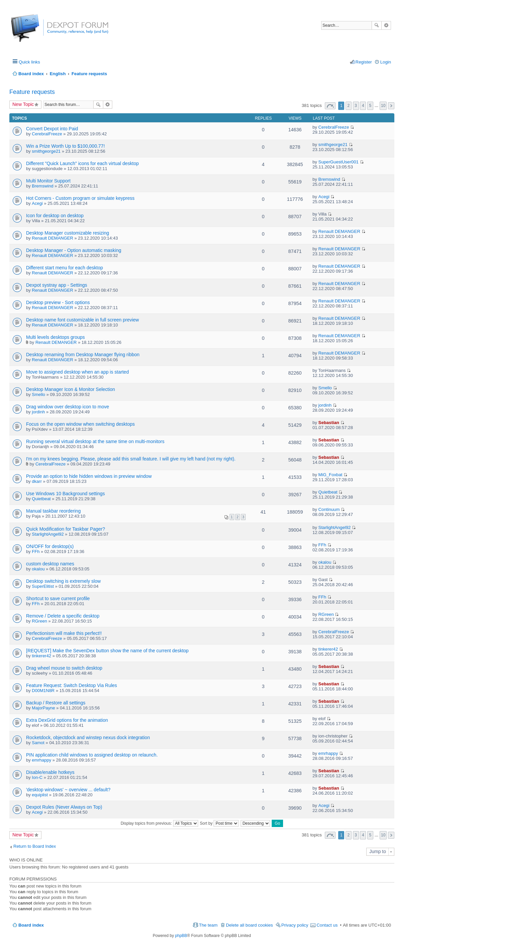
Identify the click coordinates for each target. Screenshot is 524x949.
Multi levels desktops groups (55, 337)
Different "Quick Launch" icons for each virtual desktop (82, 163)
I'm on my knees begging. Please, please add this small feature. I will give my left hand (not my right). (131, 458)
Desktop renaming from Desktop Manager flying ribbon (82, 354)
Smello (38, 394)
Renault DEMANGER (52, 238)
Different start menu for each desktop (64, 267)
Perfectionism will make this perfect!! (64, 633)
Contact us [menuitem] (327, 925)
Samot (38, 742)
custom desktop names (50, 563)
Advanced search (386, 25)
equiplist (40, 794)
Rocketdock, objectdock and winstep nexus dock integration (88, 737)
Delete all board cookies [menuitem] (249, 925)
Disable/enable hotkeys (50, 772)
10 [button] (383, 105)
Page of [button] (330, 105)
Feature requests (32, 92)
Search (377, 25)
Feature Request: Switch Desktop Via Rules (71, 685)
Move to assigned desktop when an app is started (77, 372)
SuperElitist (43, 586)
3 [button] (356, 105)
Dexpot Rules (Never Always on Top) (64, 807)
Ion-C (37, 777)
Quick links (29, 61)
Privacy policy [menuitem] (294, 925)
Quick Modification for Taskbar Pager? (65, 529)
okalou (38, 568)
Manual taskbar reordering (53, 511)
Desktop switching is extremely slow (63, 581)
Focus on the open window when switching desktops (80, 424)
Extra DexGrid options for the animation (67, 720)
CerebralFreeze (47, 133)
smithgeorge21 (46, 151)
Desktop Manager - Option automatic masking (73, 250)
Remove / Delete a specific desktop (62, 616)
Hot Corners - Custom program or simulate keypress (80, 198)
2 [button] (349, 105)
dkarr (37, 481)
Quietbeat (41, 498)
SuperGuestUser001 (338, 161)
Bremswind (42, 185)
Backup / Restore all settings (55, 702)
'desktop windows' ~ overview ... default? (68, 789)
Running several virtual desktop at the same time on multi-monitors (95, 441)
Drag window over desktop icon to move (67, 406)
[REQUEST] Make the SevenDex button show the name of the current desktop (107, 650)
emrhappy (41, 760)
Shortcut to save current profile (58, 598)
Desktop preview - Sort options (58, 302)
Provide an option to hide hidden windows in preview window (89, 476)
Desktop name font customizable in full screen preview (82, 319)
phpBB (181, 935)
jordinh (38, 411)
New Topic (23, 104)
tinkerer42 (41, 655)
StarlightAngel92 (47, 534)
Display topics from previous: (159, 823)
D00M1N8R (43, 690)
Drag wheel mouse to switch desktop (64, 668)
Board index (31, 925)
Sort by (219, 823)
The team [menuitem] (208, 925)
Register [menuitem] (364, 61)
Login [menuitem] (385, 61)
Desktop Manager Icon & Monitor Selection (70, 389)
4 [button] (363, 105)
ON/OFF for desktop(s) (50, 546)
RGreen (39, 621)
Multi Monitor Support (48, 180)
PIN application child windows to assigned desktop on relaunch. (92, 755)
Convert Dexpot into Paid (52, 128)
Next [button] (391, 105)
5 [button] (370, 105)
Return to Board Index (34, 846)
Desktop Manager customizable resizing (67, 233)
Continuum (329, 509)
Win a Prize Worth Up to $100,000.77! (65, 146)
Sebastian (328, 422)
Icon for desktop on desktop (55, 215)
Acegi (37, 203)
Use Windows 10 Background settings (65, 493)
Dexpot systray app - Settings (56, 285)
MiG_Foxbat (330, 474)
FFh (35, 551)
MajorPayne (43, 707)
